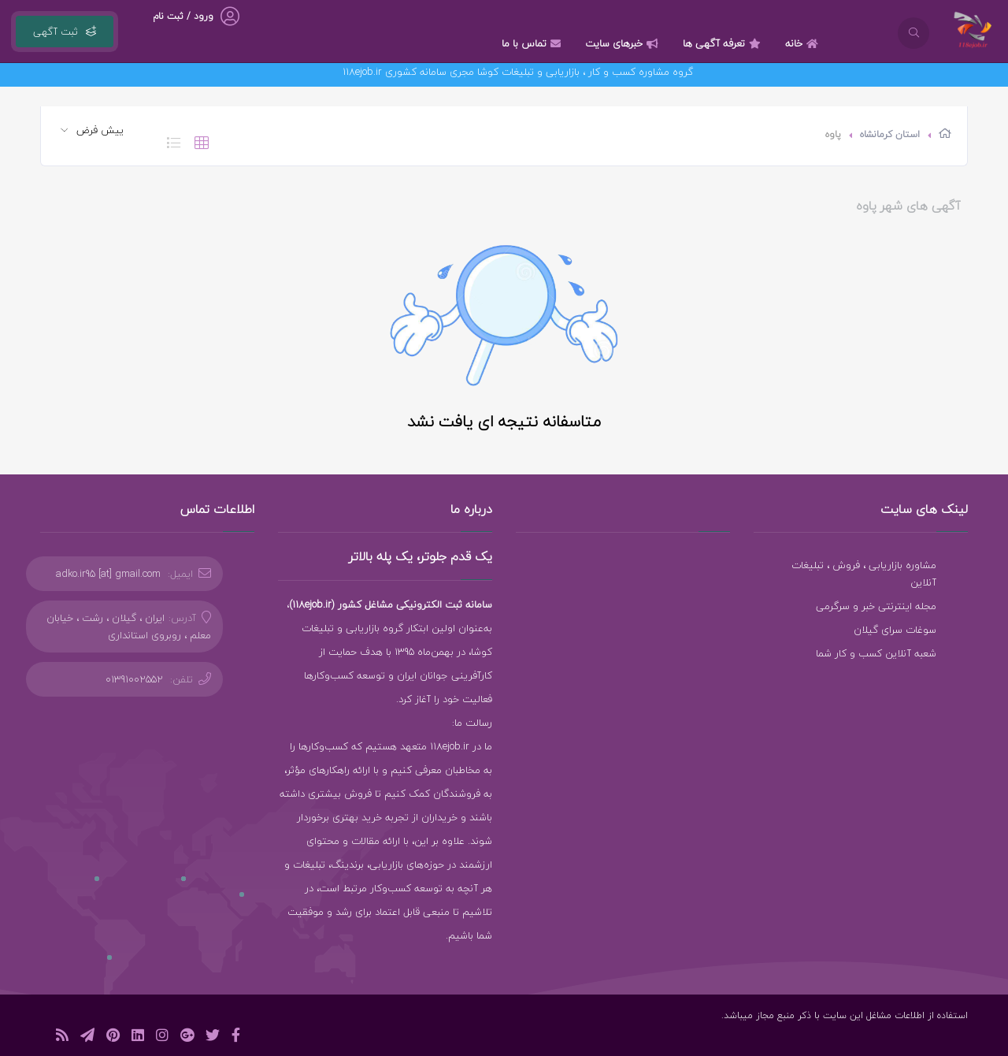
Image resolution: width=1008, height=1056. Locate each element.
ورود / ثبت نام (183, 16)
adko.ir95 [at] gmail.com (108, 573)
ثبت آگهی (64, 31)
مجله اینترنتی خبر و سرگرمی (876, 606)
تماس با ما (533, 43)
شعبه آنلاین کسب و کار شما (876, 653)
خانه (803, 43)
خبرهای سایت (623, 43)
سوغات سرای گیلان (895, 629)
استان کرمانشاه (890, 134)
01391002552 (134, 679)
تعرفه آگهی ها (724, 43)
